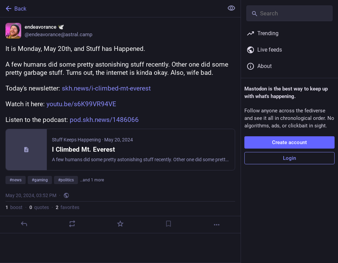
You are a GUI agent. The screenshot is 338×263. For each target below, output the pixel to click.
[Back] (111, 8)
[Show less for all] (231, 8)
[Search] (289, 13)
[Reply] (24, 224)
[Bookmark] (168, 224)
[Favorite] (120, 224)
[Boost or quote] (72, 224)
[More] (217, 225)
